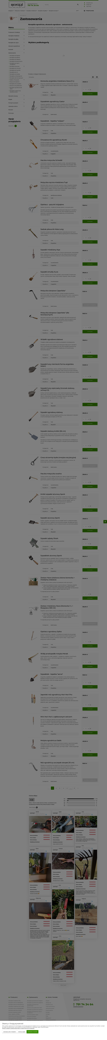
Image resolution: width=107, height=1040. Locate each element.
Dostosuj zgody (21, 1031)
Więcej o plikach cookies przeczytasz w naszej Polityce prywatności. (18, 1028)
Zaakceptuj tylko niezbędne (9, 1031)
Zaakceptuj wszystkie (32, 1031)
